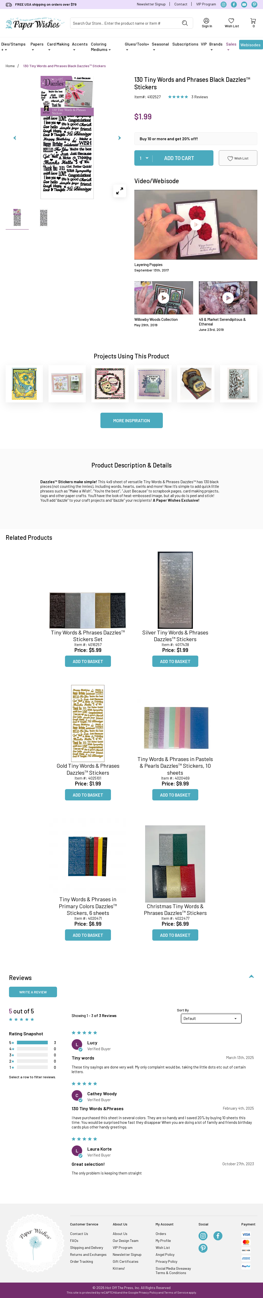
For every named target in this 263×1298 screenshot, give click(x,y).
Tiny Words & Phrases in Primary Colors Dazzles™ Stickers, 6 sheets (88, 906)
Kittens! (119, 1268)
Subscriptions (185, 43)
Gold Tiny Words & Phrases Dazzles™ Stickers (88, 768)
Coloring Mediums (101, 46)
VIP (204, 43)
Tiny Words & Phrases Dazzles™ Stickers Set (88, 635)
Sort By (183, 1010)
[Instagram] (224, 4)
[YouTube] (244, 4)
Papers (37, 45)
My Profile (163, 1240)
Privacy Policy (166, 1261)
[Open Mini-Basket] (253, 23)
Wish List (238, 158)
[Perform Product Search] (185, 23)
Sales (231, 45)
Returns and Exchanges (88, 1254)
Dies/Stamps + (13, 46)
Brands (215, 45)
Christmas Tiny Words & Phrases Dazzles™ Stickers (175, 909)
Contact (180, 4)
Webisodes (250, 45)
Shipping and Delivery (86, 1247)
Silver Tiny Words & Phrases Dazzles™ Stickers (175, 635)
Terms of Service (176, 1292)
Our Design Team (125, 1240)
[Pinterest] (254, 4)
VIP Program (206, 4)
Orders (161, 1233)
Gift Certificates (125, 1261)
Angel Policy (165, 1254)
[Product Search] (123, 23)
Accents (80, 45)
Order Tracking (81, 1261)
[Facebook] (234, 4)
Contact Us (79, 1233)
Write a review (33, 992)
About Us (120, 1233)
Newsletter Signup (151, 4)
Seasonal (160, 45)
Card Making (58, 45)
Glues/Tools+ (137, 45)
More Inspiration (131, 420)
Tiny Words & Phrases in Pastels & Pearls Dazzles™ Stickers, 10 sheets (175, 765)
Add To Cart (179, 158)
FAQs (74, 1240)
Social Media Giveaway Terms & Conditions (173, 1270)
